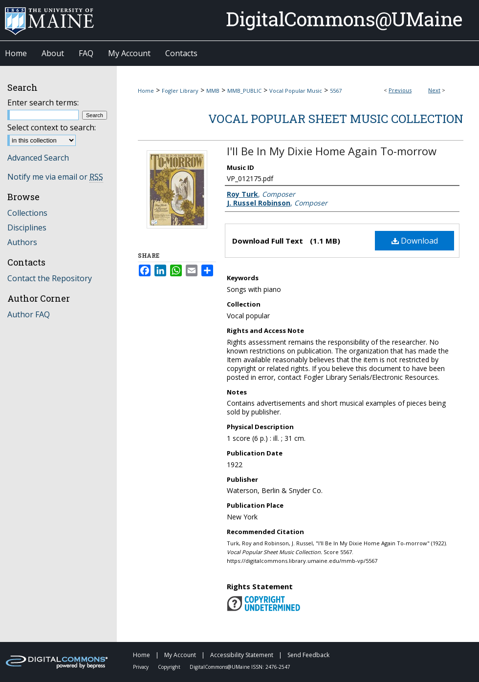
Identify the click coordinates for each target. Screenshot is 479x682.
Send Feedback (308, 655)
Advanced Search (38, 157)
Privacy (141, 666)
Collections (27, 212)
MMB (212, 90)
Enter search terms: (43, 102)
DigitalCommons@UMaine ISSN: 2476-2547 (240, 666)
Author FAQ (28, 314)
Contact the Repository (49, 278)
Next (434, 90)
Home (146, 90)
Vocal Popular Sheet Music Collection (335, 118)
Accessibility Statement (242, 655)
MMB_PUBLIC (244, 90)
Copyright (170, 666)
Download (415, 240)
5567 (336, 90)
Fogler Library (180, 90)
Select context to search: (51, 127)
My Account (180, 655)
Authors (22, 242)
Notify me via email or (55, 176)
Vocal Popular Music (295, 90)
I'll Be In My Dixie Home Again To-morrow (331, 151)
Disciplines (26, 227)
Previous (400, 90)
